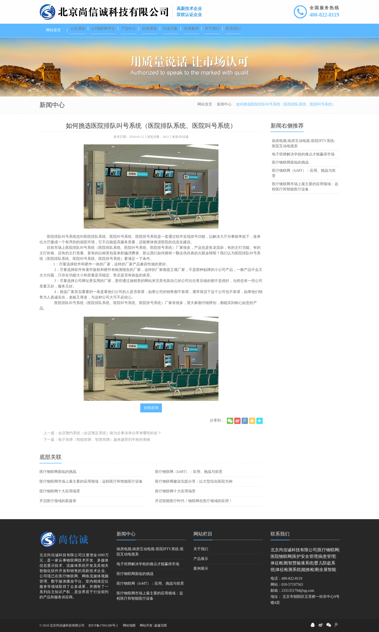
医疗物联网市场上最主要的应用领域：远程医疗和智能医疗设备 (91, 481)
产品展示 (200, 559)
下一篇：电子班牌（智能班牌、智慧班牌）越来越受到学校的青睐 (96, 440)
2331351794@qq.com (298, 591)
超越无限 (160, 625)
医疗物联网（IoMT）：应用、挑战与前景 (189, 472)
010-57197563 (292, 585)
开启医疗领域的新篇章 (57, 501)
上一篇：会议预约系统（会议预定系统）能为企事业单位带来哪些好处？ (102, 433)
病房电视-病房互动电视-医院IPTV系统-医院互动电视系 (303, 143)
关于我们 (200, 549)
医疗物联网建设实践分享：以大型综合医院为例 (193, 481)
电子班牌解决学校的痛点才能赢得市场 (303, 154)
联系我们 (280, 534)
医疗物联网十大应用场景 (59, 491)
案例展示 (200, 568)
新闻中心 (224, 104)
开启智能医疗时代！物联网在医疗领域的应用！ (193, 501)
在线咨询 (151, 408)
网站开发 (146, 625)
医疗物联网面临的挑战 (57, 472)
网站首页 (204, 104)
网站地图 (129, 625)
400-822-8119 (324, 15)
